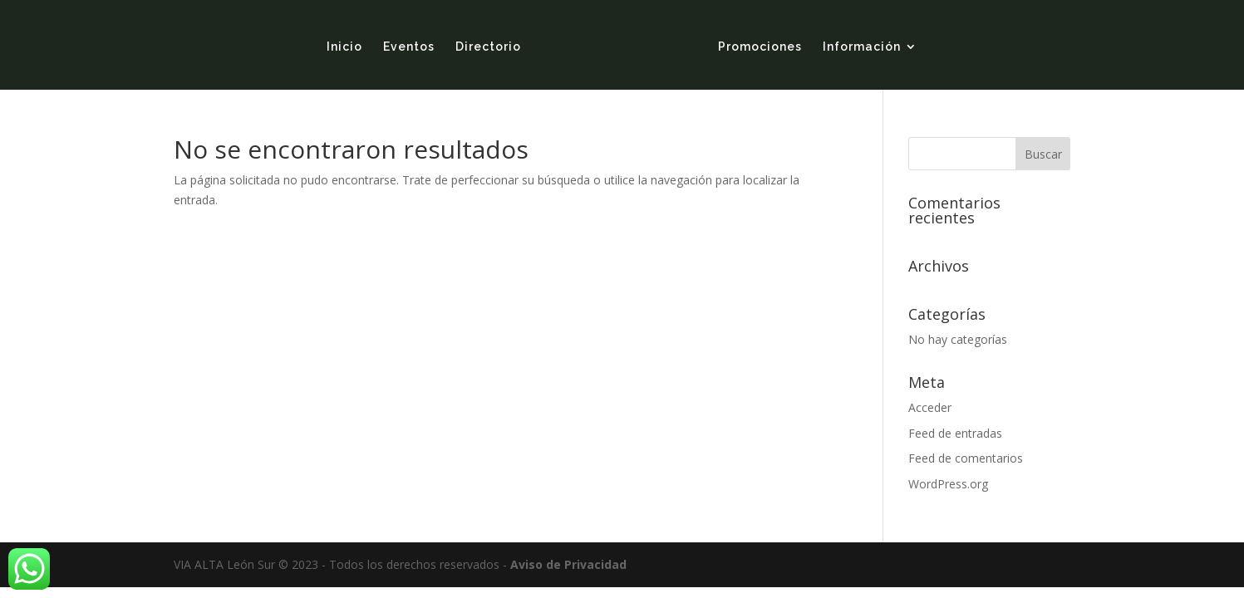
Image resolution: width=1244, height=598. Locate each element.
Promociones (760, 47)
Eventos (409, 47)
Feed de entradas (955, 433)
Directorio (488, 47)
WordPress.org (948, 484)
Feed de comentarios (965, 458)
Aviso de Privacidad (568, 564)
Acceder (929, 407)
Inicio (344, 47)
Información (862, 47)
